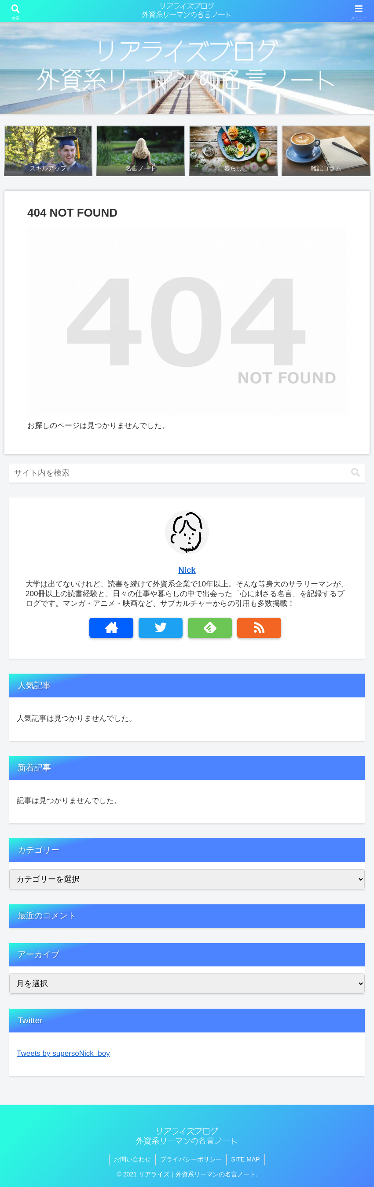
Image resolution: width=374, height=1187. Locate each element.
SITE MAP (245, 1159)
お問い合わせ (132, 1159)
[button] (355, 473)
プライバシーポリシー (191, 1159)
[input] (187, 473)
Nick (186, 570)
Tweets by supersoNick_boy (63, 1053)
